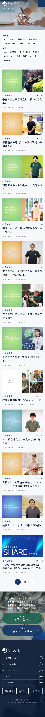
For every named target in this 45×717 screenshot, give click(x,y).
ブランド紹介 (24, 664)
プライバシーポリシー (22, 700)
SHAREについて (24, 658)
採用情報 (24, 682)
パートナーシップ (24, 670)
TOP (4, 8)
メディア (10, 8)
